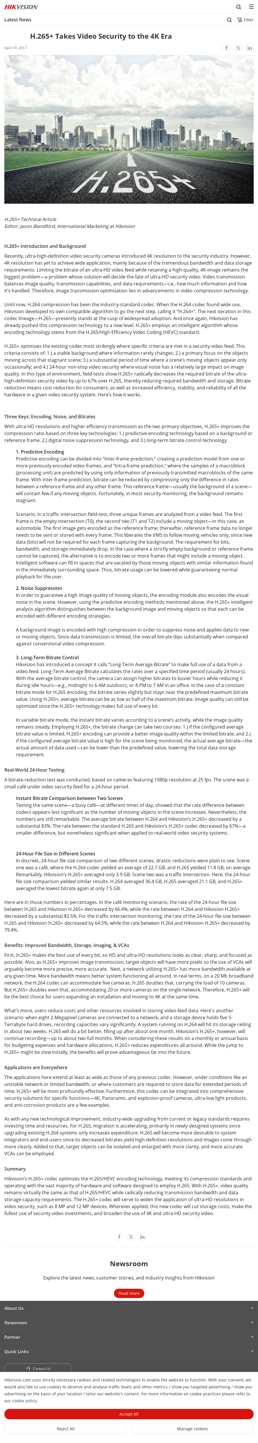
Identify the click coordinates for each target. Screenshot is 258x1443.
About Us (13, 1308)
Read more (129, 1293)
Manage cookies (192, 1428)
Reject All (66, 1428)
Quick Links (16, 1351)
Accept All (129, 1414)
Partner (12, 1337)
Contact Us (38, 1368)
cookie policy (24, 1400)
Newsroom (15, 1322)
